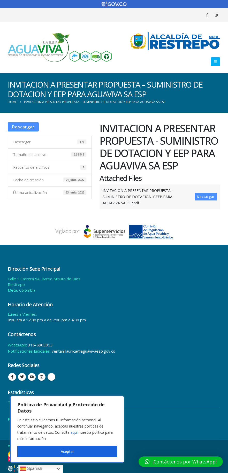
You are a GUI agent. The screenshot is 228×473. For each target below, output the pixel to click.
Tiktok (51, 377)
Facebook (12, 377)
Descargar (23, 127)
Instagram (41, 377)
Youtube (32, 377)
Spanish (31, 469)
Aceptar (67, 451)
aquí (74, 432)
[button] (181, 461)
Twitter (22, 377)
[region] (67, 429)
